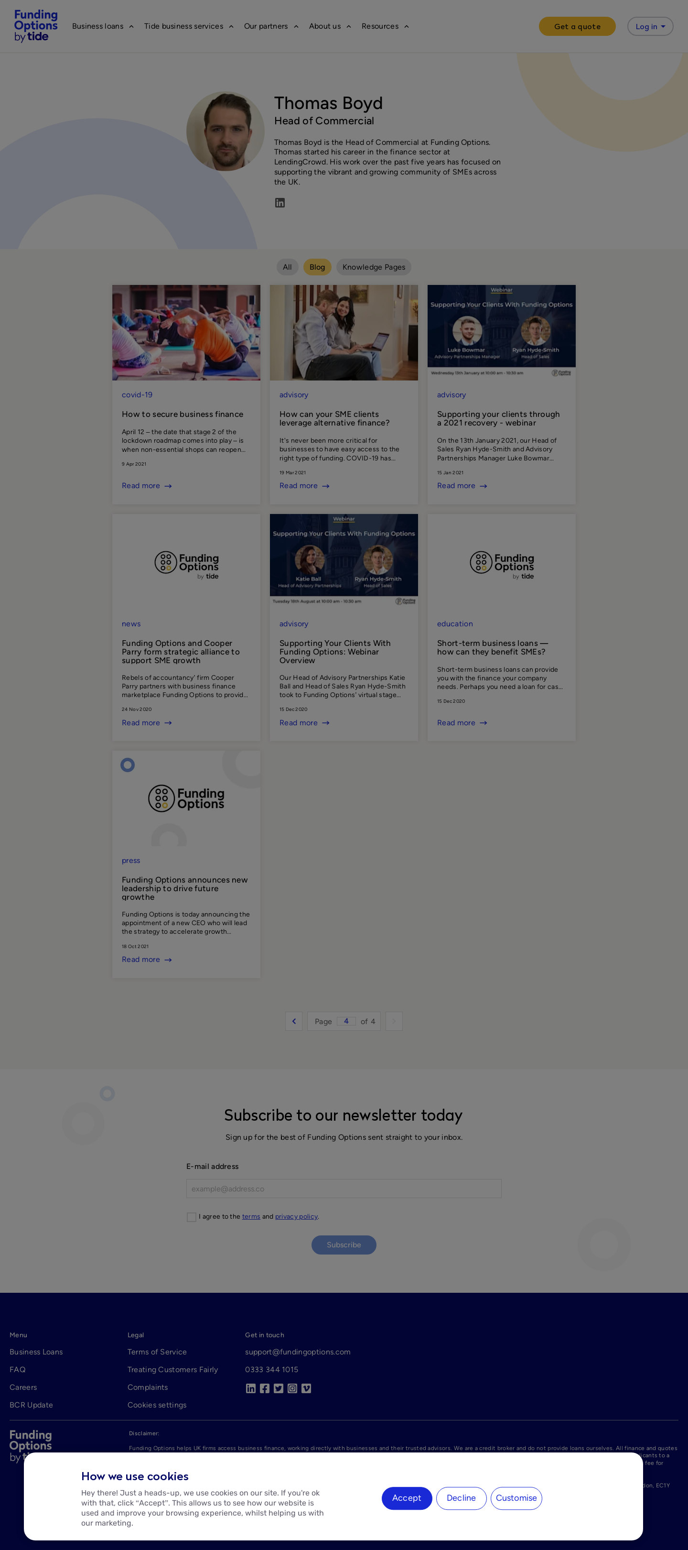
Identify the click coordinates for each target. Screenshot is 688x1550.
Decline (461, 1498)
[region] (333, 1496)
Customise (517, 1498)
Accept (406, 1498)
